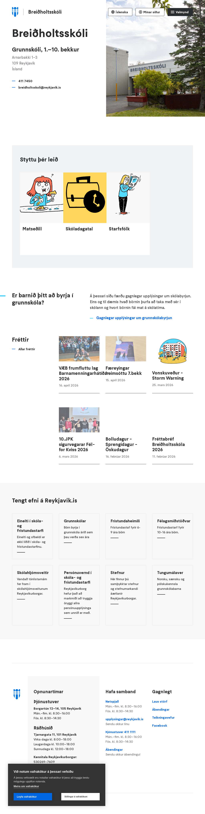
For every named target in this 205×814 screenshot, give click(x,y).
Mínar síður (151, 12)
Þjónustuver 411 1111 (126, 737)
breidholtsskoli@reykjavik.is (39, 87)
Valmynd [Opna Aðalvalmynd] (182, 12)
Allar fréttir (26, 366)
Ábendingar (126, 752)
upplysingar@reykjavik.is (126, 721)
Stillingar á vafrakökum (75, 797)
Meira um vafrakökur (26, 786)
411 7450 (25, 81)
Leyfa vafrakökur (27, 796)
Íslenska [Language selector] (122, 12)
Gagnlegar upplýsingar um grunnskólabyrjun (134, 335)
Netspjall (126, 706)
